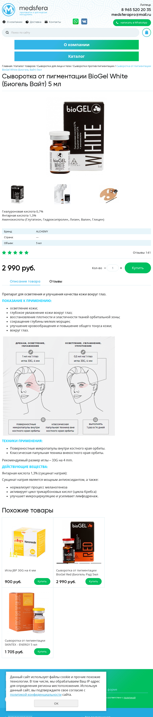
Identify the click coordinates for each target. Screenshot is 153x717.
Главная (7, 66)
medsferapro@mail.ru (131, 14)
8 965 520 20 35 (136, 9)
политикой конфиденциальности (36, 694)
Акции (89, 658)
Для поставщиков (97, 647)
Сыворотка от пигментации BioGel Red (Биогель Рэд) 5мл (76, 572)
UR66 (148, 700)
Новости (14, 653)
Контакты (55, 22)
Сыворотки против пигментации (93, 66)
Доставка (35, 22)
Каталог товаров (24, 66)
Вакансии (15, 658)
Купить (138, 267)
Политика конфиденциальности (131, 693)
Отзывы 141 (142, 252)
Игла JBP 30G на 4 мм (20, 570)
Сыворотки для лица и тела (54, 66)
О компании (14, 22)
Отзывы (90, 653)
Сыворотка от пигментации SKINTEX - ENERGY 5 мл (124, 572)
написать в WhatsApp (134, 22)
